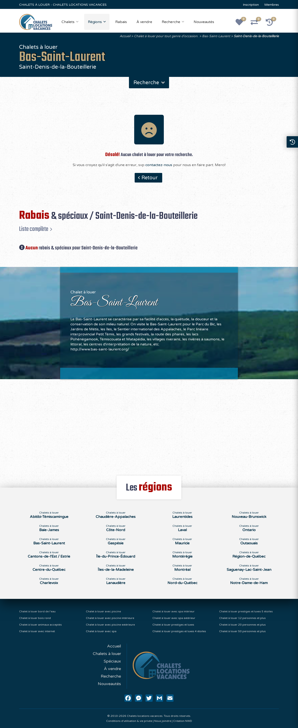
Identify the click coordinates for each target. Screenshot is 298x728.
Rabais (121, 22)
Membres (271, 5)
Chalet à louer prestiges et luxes (173, 624)
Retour (149, 178)
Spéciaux (112, 661)
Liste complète (33, 229)
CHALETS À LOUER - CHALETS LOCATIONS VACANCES (63, 5)
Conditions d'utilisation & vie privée (129, 721)
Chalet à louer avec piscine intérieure (110, 618)
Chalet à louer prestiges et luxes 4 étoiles (179, 631)
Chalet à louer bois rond (35, 618)
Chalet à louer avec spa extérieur (173, 618)
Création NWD (182, 721)
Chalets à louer (107, 653)
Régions (95, 22)
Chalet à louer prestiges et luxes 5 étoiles (246, 611)
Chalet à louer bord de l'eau (37, 611)
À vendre (144, 22)
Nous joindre (162, 721)
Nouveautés (204, 22)
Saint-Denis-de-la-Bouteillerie (256, 36)
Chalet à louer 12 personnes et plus (242, 618)
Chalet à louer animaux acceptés (40, 624)
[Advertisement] (149, 425)
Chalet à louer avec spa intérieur (173, 611)
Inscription (251, 5)
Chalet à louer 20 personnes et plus (242, 624)
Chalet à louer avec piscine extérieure (110, 624)
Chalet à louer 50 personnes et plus (242, 631)
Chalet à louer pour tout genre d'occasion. (166, 36)
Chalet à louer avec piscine (103, 611)
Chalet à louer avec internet (37, 631)
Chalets (68, 22)
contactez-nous (158, 165)
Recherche (171, 22)
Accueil (125, 36)
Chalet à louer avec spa (101, 631)
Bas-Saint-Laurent (216, 36)
